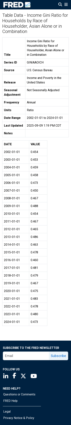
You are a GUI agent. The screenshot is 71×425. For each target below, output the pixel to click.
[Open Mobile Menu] (66, 5)
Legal (7, 411)
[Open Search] (60, 5)
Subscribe (58, 356)
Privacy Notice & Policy (18, 418)
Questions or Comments (19, 394)
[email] (26, 356)
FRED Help (10, 401)
